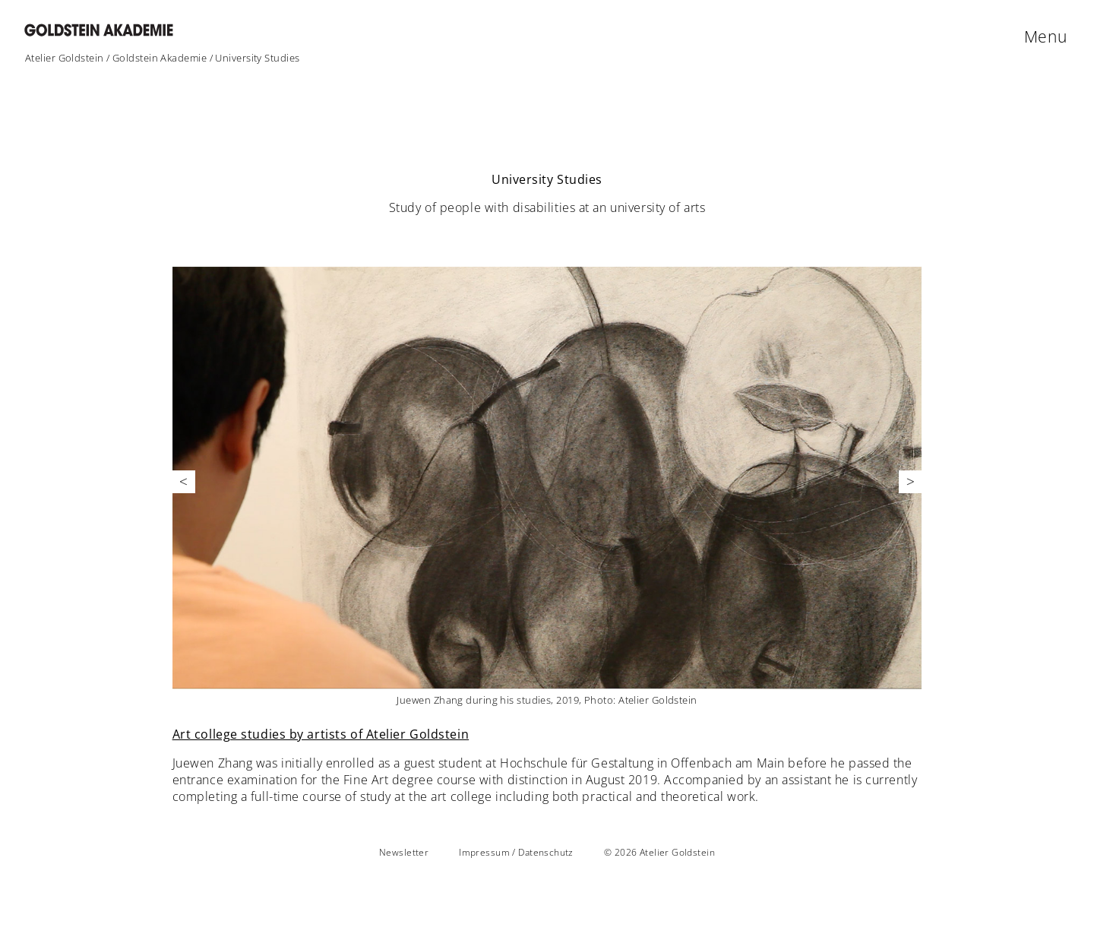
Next (910, 491)
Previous (183, 491)
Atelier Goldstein (64, 58)
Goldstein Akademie (159, 58)
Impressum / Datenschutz (516, 852)
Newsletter (403, 852)
